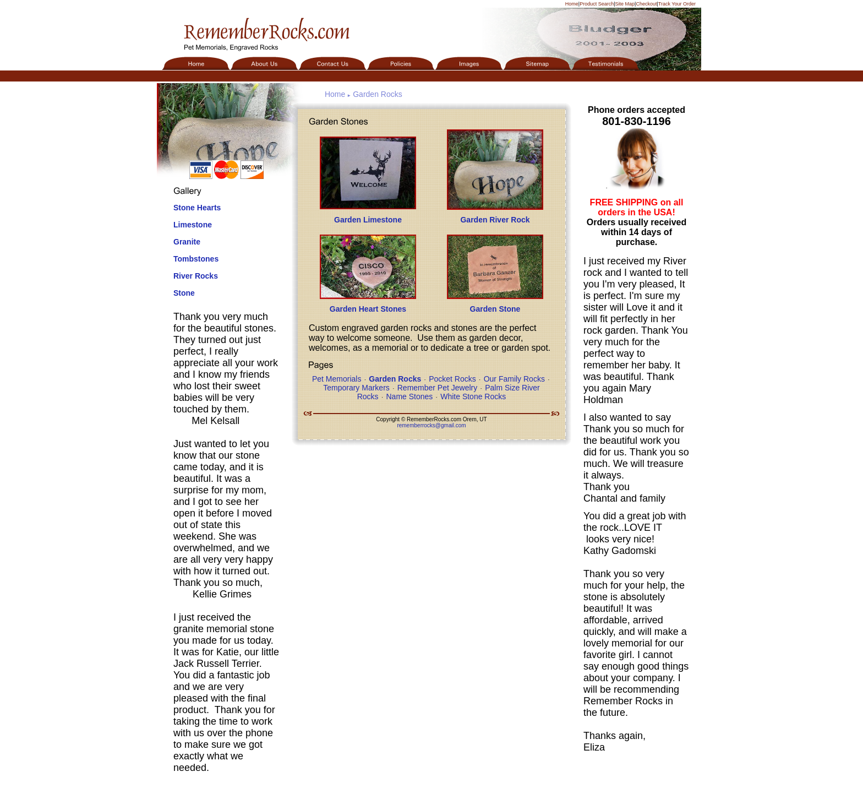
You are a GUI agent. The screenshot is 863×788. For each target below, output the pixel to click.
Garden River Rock (494, 219)
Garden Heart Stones (368, 309)
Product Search (597, 4)
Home (571, 4)
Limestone (192, 224)
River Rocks (195, 275)
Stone (184, 293)
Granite (186, 241)
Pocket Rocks (452, 378)
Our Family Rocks (514, 378)
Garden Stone (495, 309)
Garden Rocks (377, 94)
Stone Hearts (197, 207)
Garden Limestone (368, 219)
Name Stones (409, 396)
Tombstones (196, 258)
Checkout (646, 4)
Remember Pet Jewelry (437, 387)
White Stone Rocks (473, 396)
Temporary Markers (356, 387)
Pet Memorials (336, 378)
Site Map (625, 4)
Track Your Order (677, 4)
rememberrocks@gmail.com (431, 425)
